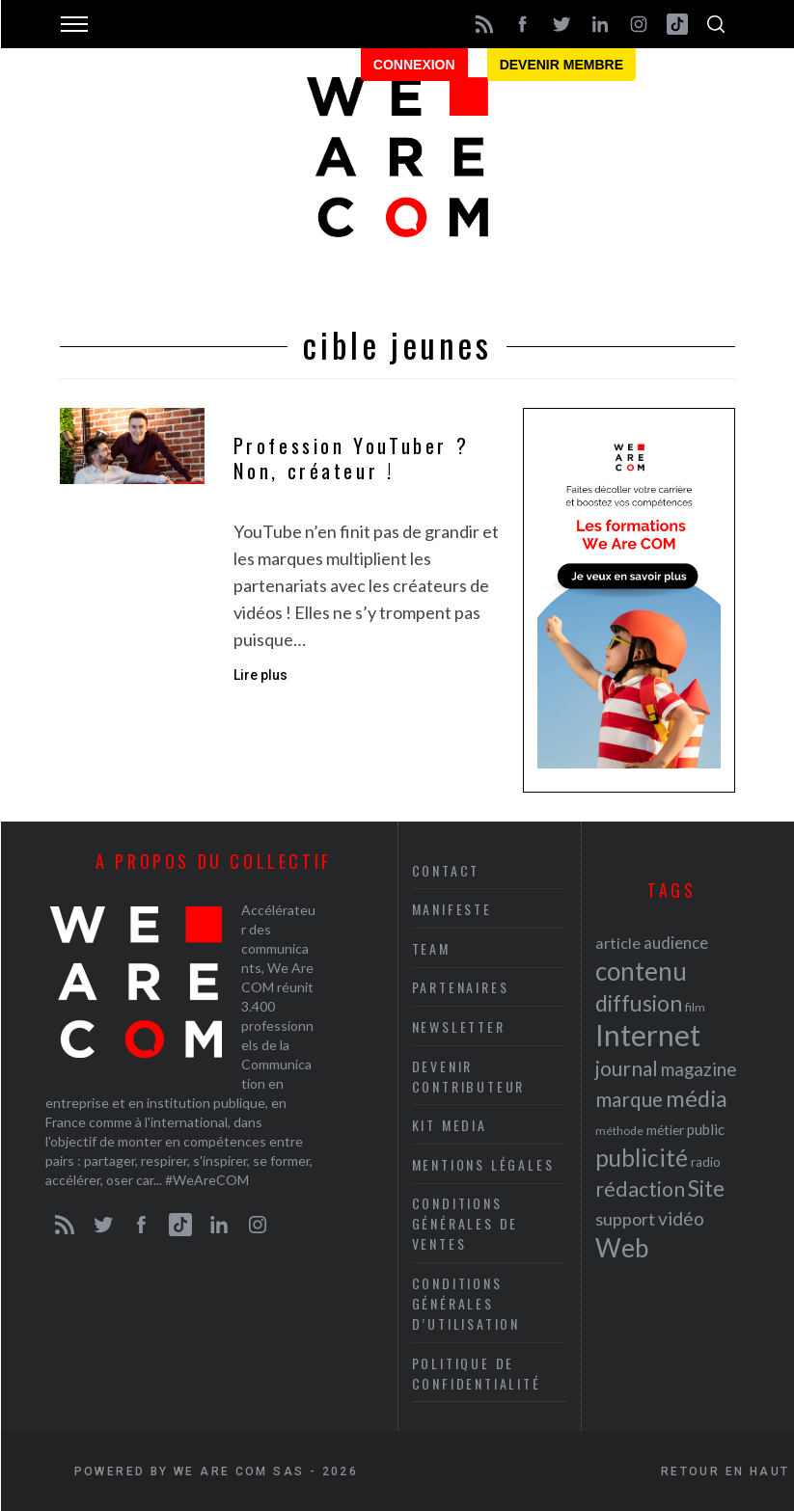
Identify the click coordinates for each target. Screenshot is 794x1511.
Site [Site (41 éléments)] (706, 1188)
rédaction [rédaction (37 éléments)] (640, 1188)
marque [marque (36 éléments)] (629, 1099)
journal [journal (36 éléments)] (626, 1068)
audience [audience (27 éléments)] (675, 942)
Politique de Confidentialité (476, 1373)
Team (431, 948)
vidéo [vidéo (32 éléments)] (681, 1218)
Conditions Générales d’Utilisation (466, 1303)
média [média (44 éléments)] (696, 1098)
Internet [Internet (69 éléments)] (647, 1034)
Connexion (414, 64)
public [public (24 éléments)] (706, 1129)
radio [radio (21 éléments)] (706, 1162)
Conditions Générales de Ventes (465, 1223)
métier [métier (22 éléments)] (665, 1129)
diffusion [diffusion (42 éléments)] (638, 1002)
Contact (446, 870)
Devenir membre (561, 64)
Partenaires (460, 987)
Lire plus (260, 675)
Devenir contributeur (469, 1076)
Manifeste (452, 909)
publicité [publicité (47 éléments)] (641, 1158)
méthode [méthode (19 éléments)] (619, 1130)
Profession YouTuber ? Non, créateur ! (351, 458)
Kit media (449, 1125)
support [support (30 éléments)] (625, 1218)
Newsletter (459, 1026)
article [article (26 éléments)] (618, 942)
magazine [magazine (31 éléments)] (698, 1069)
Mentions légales (483, 1164)
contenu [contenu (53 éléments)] (641, 971)
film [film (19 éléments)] (695, 1007)
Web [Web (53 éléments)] (621, 1247)
